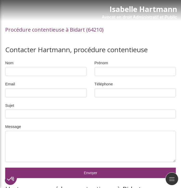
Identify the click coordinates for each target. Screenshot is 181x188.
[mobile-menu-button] (171, 178)
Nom (9, 63)
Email (10, 84)
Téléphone (104, 84)
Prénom (101, 63)
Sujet (9, 105)
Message (13, 126)
